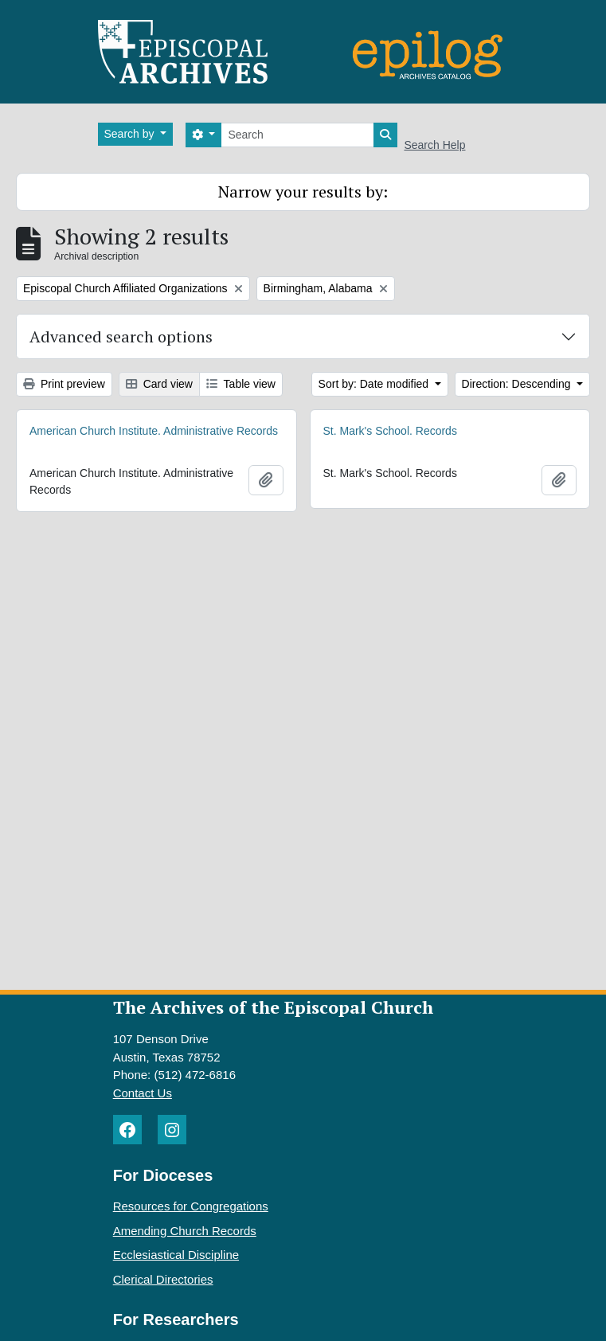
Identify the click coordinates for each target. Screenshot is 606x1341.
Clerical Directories (163, 1279)
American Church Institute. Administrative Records (153, 430)
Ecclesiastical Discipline (176, 1254)
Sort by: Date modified (375, 383)
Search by (131, 133)
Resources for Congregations (190, 1206)
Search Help (434, 145)
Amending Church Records (184, 1230)
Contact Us (142, 1093)
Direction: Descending (518, 383)
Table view (241, 383)
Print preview (64, 383)
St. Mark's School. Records (390, 430)
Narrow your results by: (303, 191)
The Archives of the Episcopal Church (273, 1006)
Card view (159, 383)
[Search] (297, 135)
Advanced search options (121, 336)
